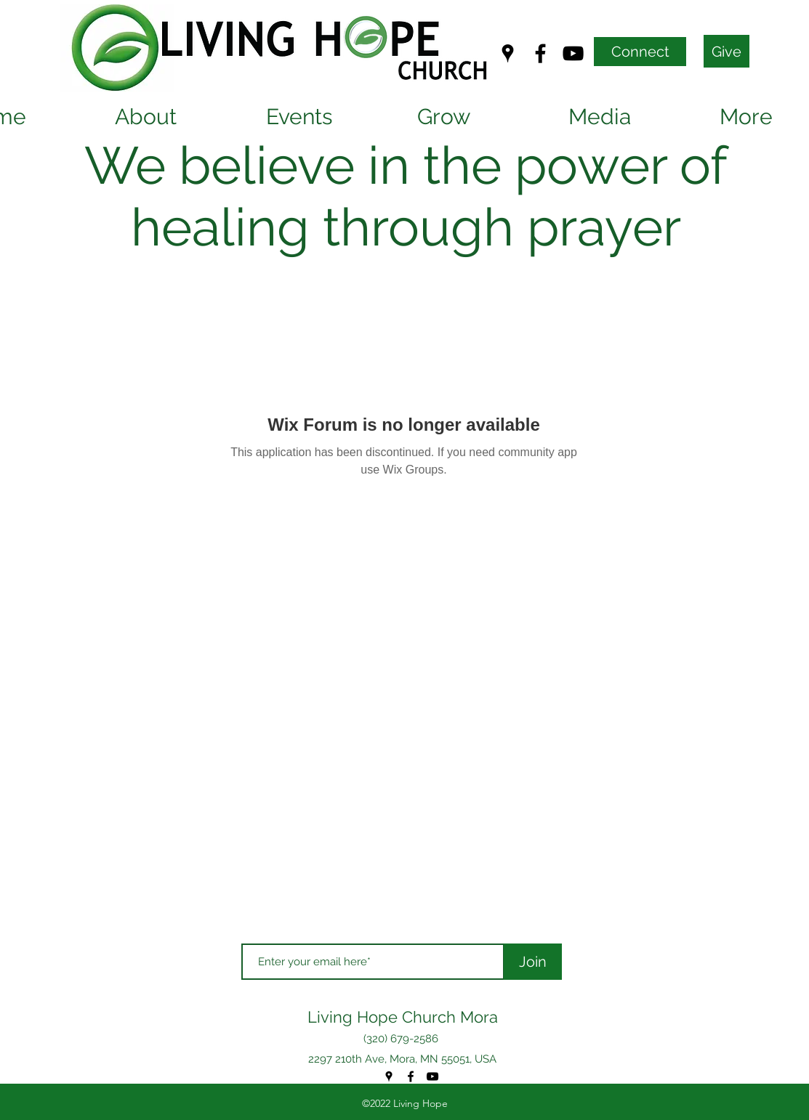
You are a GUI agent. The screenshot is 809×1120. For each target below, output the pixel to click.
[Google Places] (507, 53)
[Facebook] (540, 53)
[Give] (726, 51)
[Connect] (640, 51)
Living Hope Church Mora (402, 1016)
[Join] (533, 962)
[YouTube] (573, 53)
